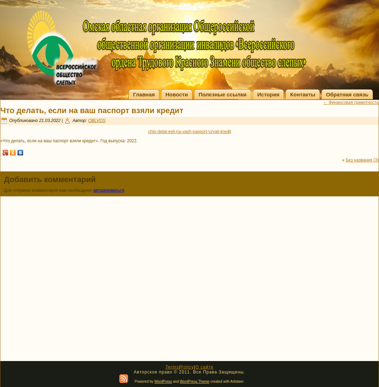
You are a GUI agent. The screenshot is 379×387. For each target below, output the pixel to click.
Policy (187, 367)
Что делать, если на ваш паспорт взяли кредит (91, 110)
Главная (144, 94)
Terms (172, 367)
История (268, 94)
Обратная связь (347, 94)
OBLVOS (97, 120)
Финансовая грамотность (351, 102)
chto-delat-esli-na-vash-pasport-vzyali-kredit (189, 131)
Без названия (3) (362, 160)
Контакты (302, 94)
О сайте (204, 367)
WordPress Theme (194, 381)
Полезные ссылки (223, 94)
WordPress (163, 381)
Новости (176, 94)
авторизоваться (108, 190)
